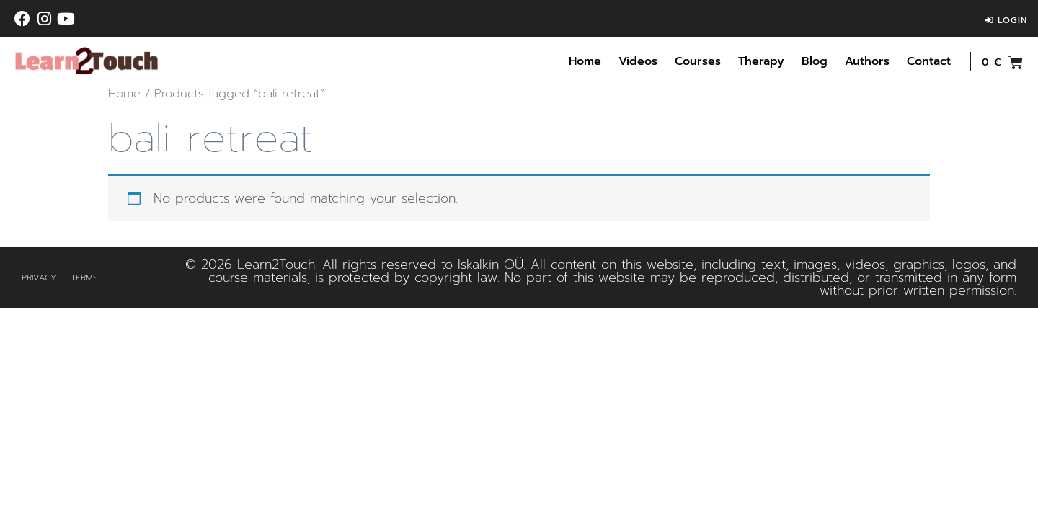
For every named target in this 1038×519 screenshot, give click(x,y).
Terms (84, 277)
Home (585, 61)
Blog (815, 61)
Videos (637, 61)
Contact (929, 61)
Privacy (39, 277)
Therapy (761, 61)
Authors (867, 61)
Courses (698, 61)
